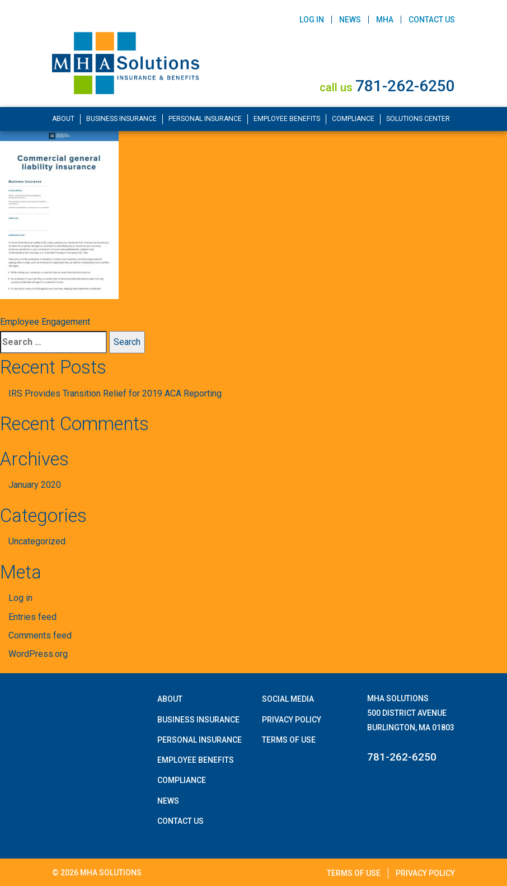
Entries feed (32, 617)
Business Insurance (121, 119)
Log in (20, 598)
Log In (311, 19)
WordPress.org (38, 654)
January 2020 (34, 484)
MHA (384, 19)
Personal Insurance (205, 119)
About (63, 119)
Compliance (353, 119)
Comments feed (40, 635)
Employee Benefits (287, 119)
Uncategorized (36, 541)
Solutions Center (418, 119)
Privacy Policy (291, 719)
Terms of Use (289, 739)
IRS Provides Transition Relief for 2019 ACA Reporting (115, 393)
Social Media (288, 698)
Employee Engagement (45, 321)
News (350, 19)
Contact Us (432, 19)
